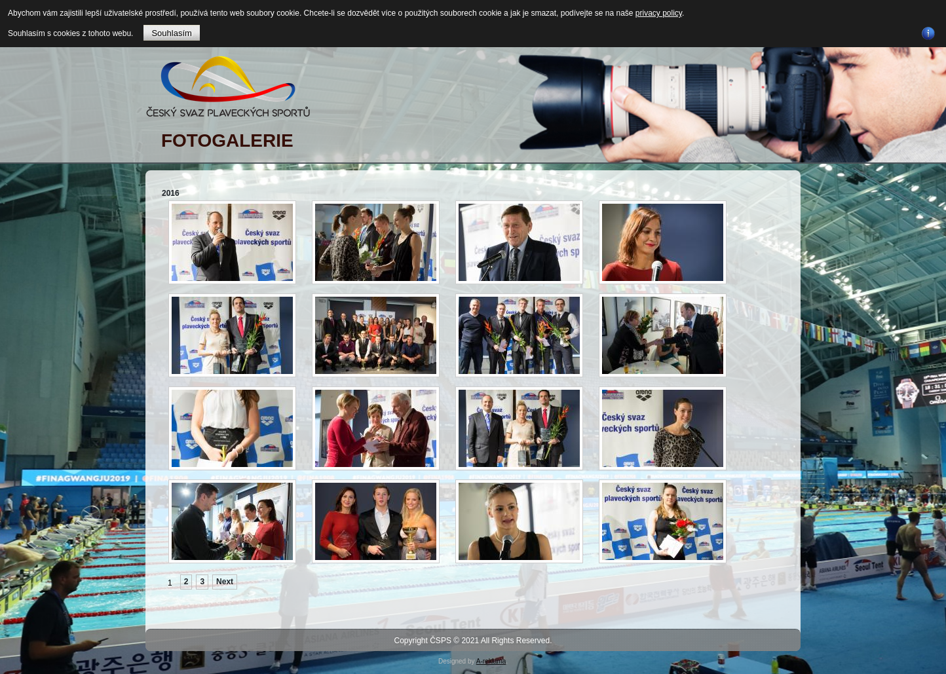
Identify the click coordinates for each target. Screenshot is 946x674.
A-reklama (491, 661)
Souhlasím (171, 33)
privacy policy (658, 13)
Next (224, 581)
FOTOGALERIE (227, 140)
